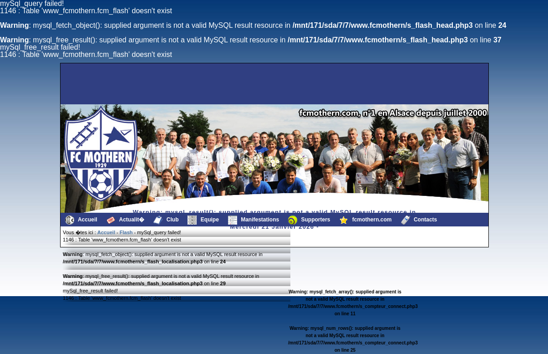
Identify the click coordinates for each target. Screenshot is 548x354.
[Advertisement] (107, 83)
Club (165, 220)
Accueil (81, 220)
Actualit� (126, 220)
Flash (126, 232)
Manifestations (253, 220)
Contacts (419, 220)
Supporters (309, 220)
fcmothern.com (366, 220)
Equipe (203, 220)
